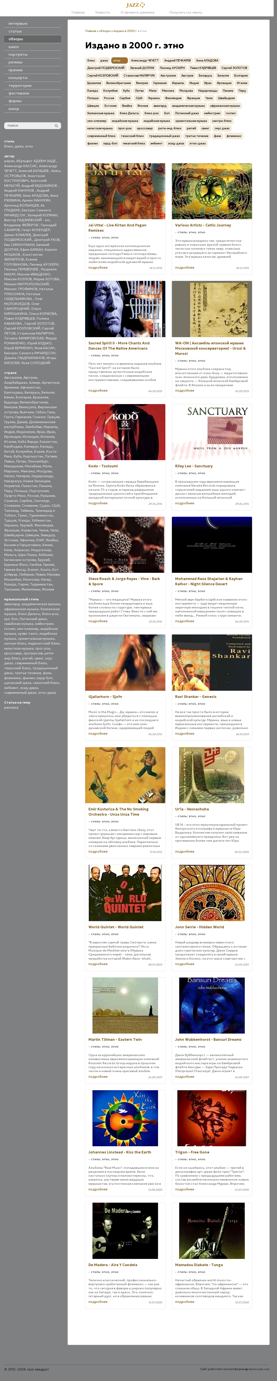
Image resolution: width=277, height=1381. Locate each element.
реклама (11, 707)
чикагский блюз (46, 683)
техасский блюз (17, 668)
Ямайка (52, 540)
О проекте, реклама (137, 12)
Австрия (30, 377)
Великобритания (34, 402)
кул (7, 619)
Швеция (32, 535)
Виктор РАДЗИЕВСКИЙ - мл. (27, 220)
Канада (46, 446)
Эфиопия (27, 540)
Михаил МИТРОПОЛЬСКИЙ (26, 284)
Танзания (11, 589)
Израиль (51, 427)
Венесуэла (27, 407)
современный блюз (31, 663)
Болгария (23, 397)
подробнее (98, 267)
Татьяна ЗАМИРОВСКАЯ (24, 338)
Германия (23, 417)
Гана (51, 412)
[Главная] (137, 5)
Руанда (10, 584)
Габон (41, 412)
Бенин (9, 397)
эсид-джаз (29, 688)
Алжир (34, 382)
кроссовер (13, 653)
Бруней (44, 560)
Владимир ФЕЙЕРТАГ (21, 225)
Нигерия (23, 476)
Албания (46, 555)
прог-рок (42, 648)
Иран (51, 432)
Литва (21, 461)
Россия (33, 496)
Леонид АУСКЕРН (43, 264)
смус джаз (222, 128)
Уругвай (26, 525)
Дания (22, 422)
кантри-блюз (15, 643)
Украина (11, 525)
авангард (12, 604)
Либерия (26, 574)
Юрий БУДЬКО (39, 343)
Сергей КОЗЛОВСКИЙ (22, 328)
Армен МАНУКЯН (36, 200)
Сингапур (41, 501)
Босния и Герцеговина (22, 545)
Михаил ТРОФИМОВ (20, 289)
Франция (11, 530)
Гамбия (35, 565)
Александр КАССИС (20, 166)
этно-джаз (47, 692)
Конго (45, 570)
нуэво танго (28, 633)
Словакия (12, 505)
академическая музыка (40, 604)
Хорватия (29, 530)
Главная (78, 12)
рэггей (27, 658)
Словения (30, 505)
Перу (8, 491)
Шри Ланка (27, 555)
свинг (38, 658)
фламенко (12, 678)
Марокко (11, 471)
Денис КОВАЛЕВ (17, 235)
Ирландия (12, 437)
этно (29, 146)
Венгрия (10, 407)
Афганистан (30, 387)
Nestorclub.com (259, 1369)
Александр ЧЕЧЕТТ (145, 60)
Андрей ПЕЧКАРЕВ (177, 60)
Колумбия (24, 451)
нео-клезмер (28, 629)
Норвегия (12, 486)
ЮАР (40, 540)
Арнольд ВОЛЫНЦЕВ (21, 205)
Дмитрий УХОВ (47, 240)
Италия (10, 442)
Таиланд (11, 510)
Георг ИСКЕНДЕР (36, 230)
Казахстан (48, 442)
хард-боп (44, 678)
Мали (47, 466)
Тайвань (27, 510)
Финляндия (43, 525)
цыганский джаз (17, 683)
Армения (11, 387)
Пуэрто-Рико (15, 496)
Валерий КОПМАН (42, 215)
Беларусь (32, 392)
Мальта (10, 555)
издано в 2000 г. (125, 31)
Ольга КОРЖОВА (42, 314)
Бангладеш (13, 392)
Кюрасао (21, 550)
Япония (48, 589)
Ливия (40, 574)
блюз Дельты (29, 614)
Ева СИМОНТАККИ (19, 245)
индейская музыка (125, 121)
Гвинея (48, 565)
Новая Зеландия (36, 481)
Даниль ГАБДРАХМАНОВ (24, 358)
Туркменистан (41, 515)
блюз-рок (50, 614)
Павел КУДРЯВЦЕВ (19, 318)
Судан (44, 505)
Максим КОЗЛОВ (18, 279)
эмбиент (11, 688)
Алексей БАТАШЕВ (34, 171)
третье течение (28, 673)
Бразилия (40, 397)
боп (14, 619)
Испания (47, 437)
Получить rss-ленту (183, 12)
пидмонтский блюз (44, 643)
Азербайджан (15, 382)
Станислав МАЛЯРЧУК (35, 333)
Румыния (48, 496)
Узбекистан (41, 520)
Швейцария (14, 535)
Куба (17, 456)
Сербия (25, 501)
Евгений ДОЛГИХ (142, 68)
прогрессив (33, 653)
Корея (39, 451)
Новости (102, 12)
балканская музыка (100, 113)
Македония (13, 466)
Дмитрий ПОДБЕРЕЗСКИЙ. (106, 68)
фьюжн (29, 678)
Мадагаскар (41, 550)
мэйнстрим (44, 624)
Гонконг (39, 417)
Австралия (13, 377)
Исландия (31, 437)
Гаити (9, 417)
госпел (9, 629)
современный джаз (20, 692)
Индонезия (25, 432)
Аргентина (50, 382)
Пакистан (29, 486)
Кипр (8, 550)
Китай (9, 451)
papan (9, 161)
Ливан (9, 461)
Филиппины (30, 589)
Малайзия (33, 466)
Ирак (41, 432)
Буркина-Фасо (16, 565)
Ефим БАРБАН (31, 249)
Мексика (28, 471)
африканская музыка (21, 609)
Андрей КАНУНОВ (19, 190)
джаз (19, 146)
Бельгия (48, 392)
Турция (10, 520)
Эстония (11, 540)
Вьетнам (27, 412)
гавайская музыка (18, 624)
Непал (9, 476)
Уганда (24, 520)
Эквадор (48, 535)
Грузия (9, 422)
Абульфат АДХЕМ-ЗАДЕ (36, 161)
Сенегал (11, 501)
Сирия (23, 584)
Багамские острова (20, 560)
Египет (33, 570)
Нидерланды (42, 476)
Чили (54, 530)
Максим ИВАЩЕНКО (33, 274)
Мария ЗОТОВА (46, 279)
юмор (14, 108)
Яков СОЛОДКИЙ (35, 363)
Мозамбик (12, 579)
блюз (8, 146)
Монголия (31, 579)
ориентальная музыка (36, 638)
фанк (47, 673)
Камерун (31, 446)
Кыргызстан (33, 456)
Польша (21, 491)
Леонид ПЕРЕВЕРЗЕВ (21, 269)
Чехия (43, 530)
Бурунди (11, 402)
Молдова (44, 471)
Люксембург (38, 461)
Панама (45, 486)
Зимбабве (33, 427)
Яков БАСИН (44, 348)
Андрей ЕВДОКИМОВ (39, 186)
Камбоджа (13, 446)
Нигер (46, 579)
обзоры (105, 31)
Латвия (51, 456)
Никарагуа (12, 481)
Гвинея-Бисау (15, 570)
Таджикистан (41, 584)
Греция (53, 417)
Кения (47, 545)
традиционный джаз (164, 136)
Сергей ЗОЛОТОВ (39, 323)
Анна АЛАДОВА (35, 195)
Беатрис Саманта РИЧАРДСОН (29, 353)
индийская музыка (157, 121)
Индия (9, 432)
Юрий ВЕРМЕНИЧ (18, 348)
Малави (53, 574)
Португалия (39, 491)
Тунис (22, 515)
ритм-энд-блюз (169, 128)
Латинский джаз (33, 619)
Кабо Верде (28, 442)
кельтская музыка (19, 648)
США (56, 505)
